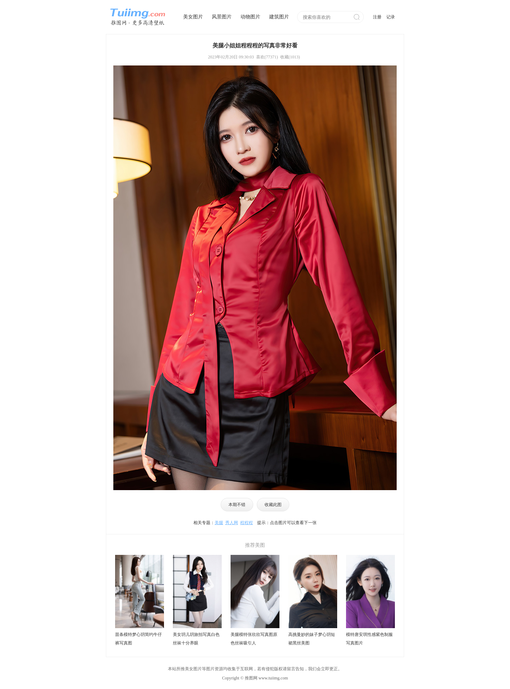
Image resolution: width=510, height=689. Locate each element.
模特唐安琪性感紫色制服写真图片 (369, 638)
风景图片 (222, 16)
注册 (377, 17)
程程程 (246, 522)
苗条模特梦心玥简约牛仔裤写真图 (138, 638)
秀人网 (231, 522)
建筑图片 (279, 16)
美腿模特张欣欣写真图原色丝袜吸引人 (254, 638)
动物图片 (250, 16)
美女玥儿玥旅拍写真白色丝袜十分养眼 (196, 638)
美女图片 (193, 16)
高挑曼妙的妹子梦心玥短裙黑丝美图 (311, 638)
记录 (390, 17)
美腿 (219, 522)
